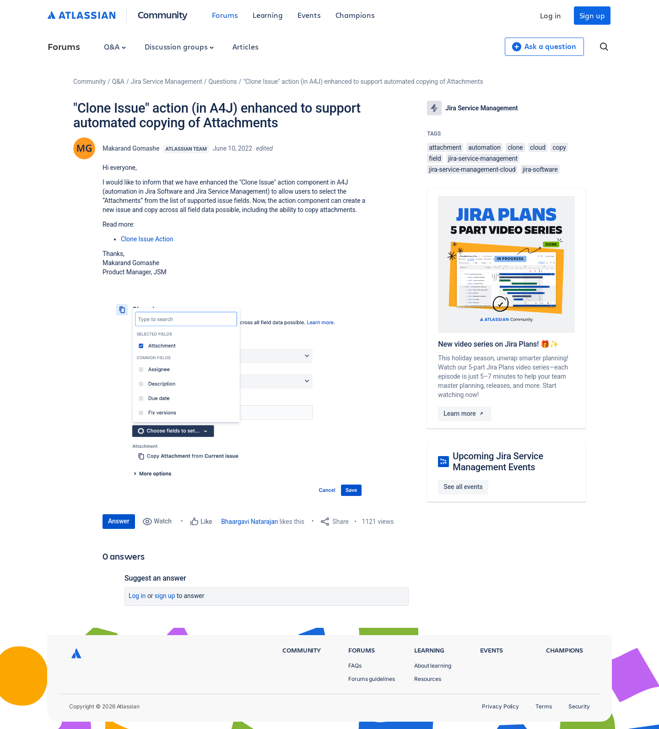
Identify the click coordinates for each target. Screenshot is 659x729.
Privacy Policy (500, 706)
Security (579, 706)
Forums (225, 15)
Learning (268, 15)
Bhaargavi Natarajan (249, 521)
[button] (240, 395)
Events (309, 15)
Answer (119, 521)
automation (484, 147)
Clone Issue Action (147, 239)
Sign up (592, 15)
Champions (355, 15)
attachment (445, 147)
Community (163, 14)
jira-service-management (483, 158)
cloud (538, 147)
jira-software (540, 169)
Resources (427, 678)
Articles (245, 46)
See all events (462, 486)
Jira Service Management (166, 81)
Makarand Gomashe (131, 148)
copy (559, 147)
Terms (543, 706)
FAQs (355, 665)
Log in (550, 15)
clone (515, 147)
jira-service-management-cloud (472, 169)
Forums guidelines (371, 678)
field (435, 158)
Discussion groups (179, 46)
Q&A (115, 46)
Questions (223, 81)
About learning (432, 665)
